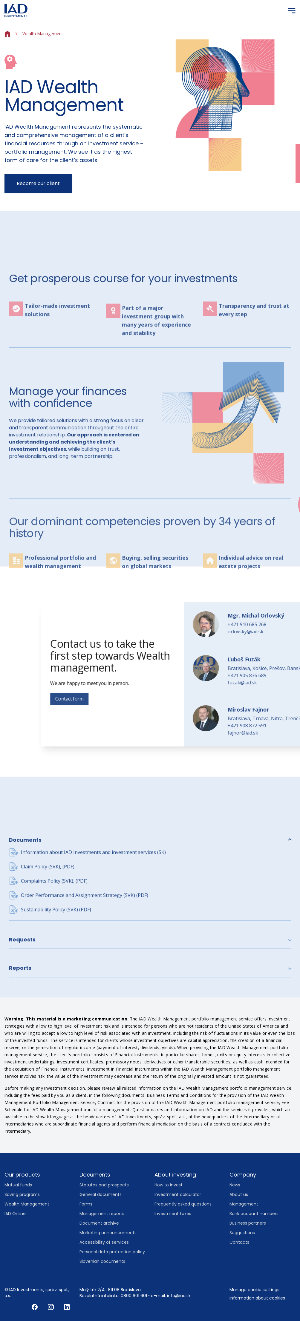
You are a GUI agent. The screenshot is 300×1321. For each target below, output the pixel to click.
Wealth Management (26, 1204)
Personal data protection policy (112, 1252)
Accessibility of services (104, 1242)
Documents (25, 909)
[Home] (7, 33)
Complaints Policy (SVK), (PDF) (54, 950)
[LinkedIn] (67, 1307)
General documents (100, 1194)
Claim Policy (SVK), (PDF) (47, 935)
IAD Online (15, 1214)
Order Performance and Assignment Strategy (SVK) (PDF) (84, 964)
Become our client (38, 183)
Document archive (99, 1223)
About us (238, 1194)
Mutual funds (18, 1185)
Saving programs (22, 1194)
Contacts (239, 1242)
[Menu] (292, 10)
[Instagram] (51, 1307)
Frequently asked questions (183, 1204)
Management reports (101, 1214)
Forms (85, 1204)
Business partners (247, 1223)
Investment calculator (177, 1194)
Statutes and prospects (104, 1185)
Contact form (194, 698)
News (234, 1185)
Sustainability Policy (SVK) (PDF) (56, 978)
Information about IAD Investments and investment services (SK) (93, 921)
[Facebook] (35, 1307)
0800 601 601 (134, 1296)
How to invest (168, 1185)
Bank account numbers (253, 1214)
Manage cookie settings (254, 1290)
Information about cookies (257, 1298)
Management (243, 1204)
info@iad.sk (179, 1296)
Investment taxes (172, 1214)
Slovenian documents (102, 1261)
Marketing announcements (108, 1233)
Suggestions (242, 1233)
